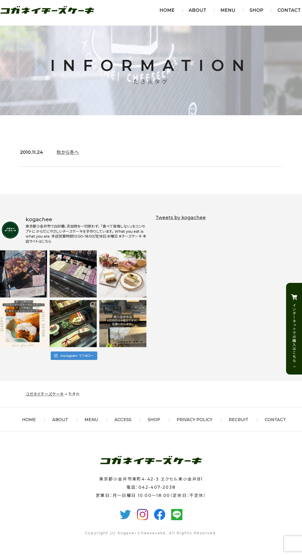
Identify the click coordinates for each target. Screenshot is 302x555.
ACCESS (122, 419)
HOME (167, 10)
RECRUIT (238, 419)
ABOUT (197, 10)
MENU (227, 10)
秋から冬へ (68, 152)
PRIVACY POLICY (194, 419)
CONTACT (289, 10)
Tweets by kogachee (181, 217)
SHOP (256, 10)
